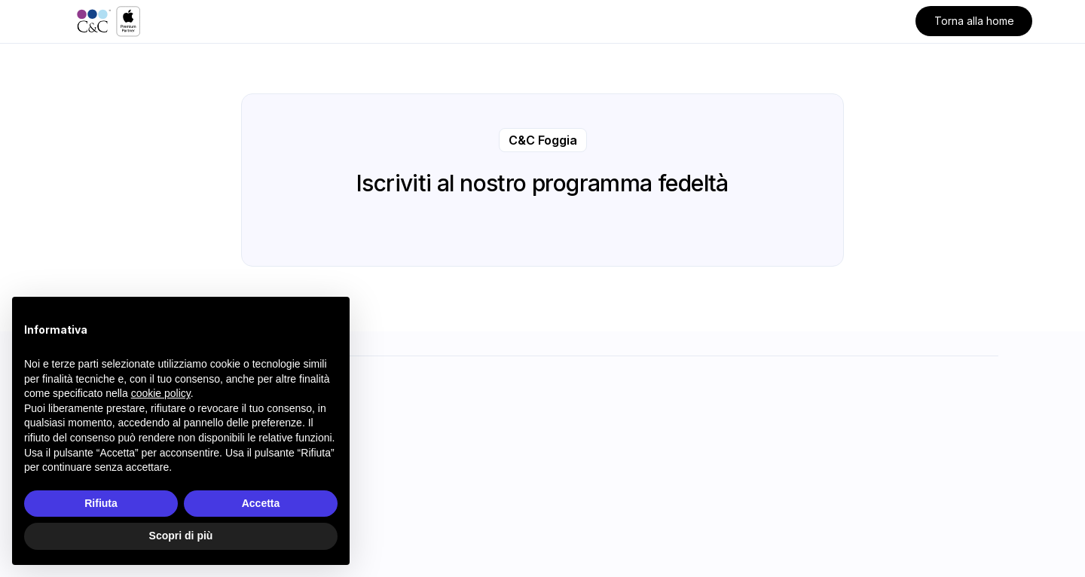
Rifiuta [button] (101, 503)
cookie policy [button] (161, 393)
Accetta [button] (261, 503)
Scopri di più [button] (181, 536)
